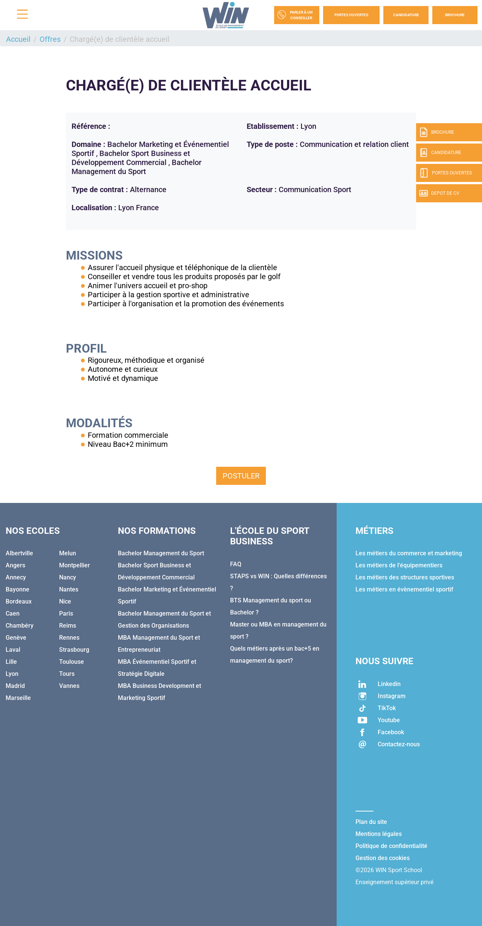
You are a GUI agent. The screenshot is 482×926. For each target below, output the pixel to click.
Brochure (455, 15)
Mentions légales (378, 833)
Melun (67, 553)
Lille (11, 661)
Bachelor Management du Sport (161, 553)
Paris (66, 613)
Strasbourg (74, 649)
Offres (50, 39)
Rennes (69, 637)
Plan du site (371, 821)
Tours (67, 673)
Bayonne (17, 589)
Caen (13, 613)
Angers (15, 565)
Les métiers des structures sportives (404, 577)
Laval (13, 649)
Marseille (18, 697)
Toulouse (71, 661)
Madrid (15, 685)
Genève (16, 637)
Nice (65, 601)
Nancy (67, 577)
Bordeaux (19, 601)
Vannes (69, 685)
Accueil (18, 39)
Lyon (12, 673)
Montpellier (74, 565)
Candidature (406, 15)
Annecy (16, 577)
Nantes (68, 589)
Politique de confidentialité (391, 846)
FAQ (235, 564)
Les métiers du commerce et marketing (408, 553)
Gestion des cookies (382, 858)
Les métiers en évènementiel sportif (404, 589)
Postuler (241, 475)
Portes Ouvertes (351, 15)
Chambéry (20, 625)
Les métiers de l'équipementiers (398, 565)
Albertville (19, 553)
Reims (67, 625)
